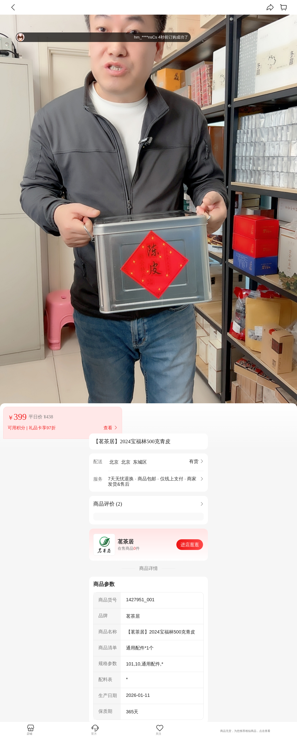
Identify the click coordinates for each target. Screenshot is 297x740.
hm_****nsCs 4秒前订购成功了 (102, 37)
